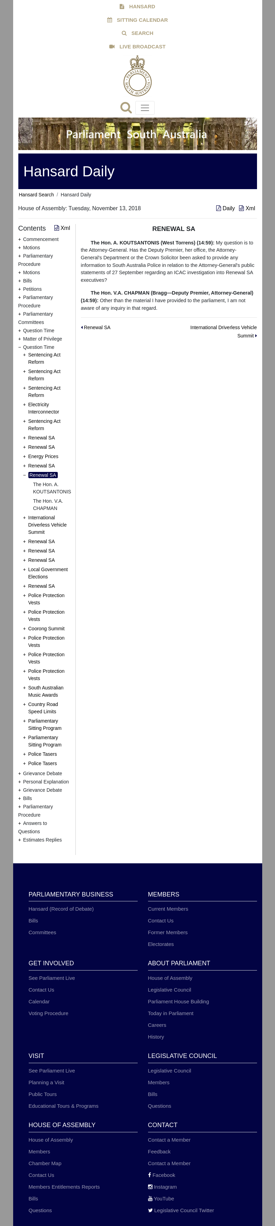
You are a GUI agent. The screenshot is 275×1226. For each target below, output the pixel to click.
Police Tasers (42, 754)
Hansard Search (36, 194)
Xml (247, 208)
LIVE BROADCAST (137, 46)
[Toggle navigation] (145, 108)
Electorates (161, 944)
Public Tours (43, 1094)
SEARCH (138, 33)
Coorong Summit (46, 628)
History (156, 1037)
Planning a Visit (46, 1082)
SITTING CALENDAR (137, 20)
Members (159, 1082)
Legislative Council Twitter (181, 1210)
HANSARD (137, 6)
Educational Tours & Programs (64, 1106)
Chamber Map (45, 1163)
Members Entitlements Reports (64, 1187)
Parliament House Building (178, 1001)
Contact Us (161, 920)
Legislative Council (169, 990)
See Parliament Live (52, 978)
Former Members (168, 932)
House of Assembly (170, 978)
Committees (42, 932)
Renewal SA (41, 437)
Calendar (39, 1001)
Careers (157, 1025)
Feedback (159, 1151)
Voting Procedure (48, 1013)
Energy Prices (43, 456)
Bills (33, 920)
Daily (226, 208)
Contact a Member (169, 1140)
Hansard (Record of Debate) (61, 909)
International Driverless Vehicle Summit (47, 525)
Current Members (168, 909)
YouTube (161, 1198)
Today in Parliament (171, 1013)
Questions (160, 1106)
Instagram (162, 1187)
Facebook (161, 1175)
